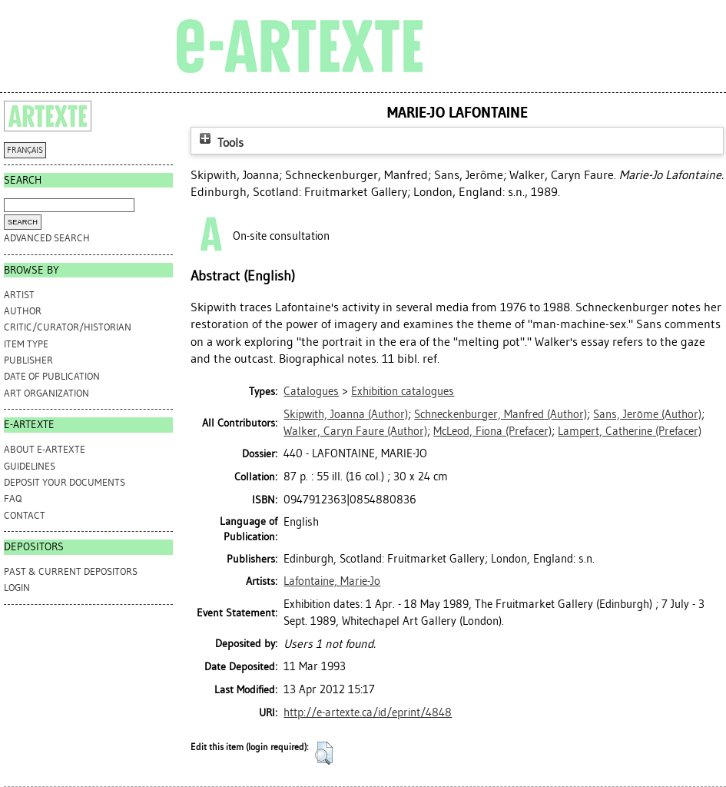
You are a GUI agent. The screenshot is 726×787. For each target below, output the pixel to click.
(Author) (345, 414)
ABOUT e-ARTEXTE (44, 449)
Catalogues (311, 391)
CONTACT (24, 515)
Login (17, 587)
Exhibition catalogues (402, 391)
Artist (19, 295)
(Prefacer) (492, 431)
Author (22, 311)
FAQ (13, 498)
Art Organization (46, 393)
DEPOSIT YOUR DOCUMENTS (64, 482)
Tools (220, 142)
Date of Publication (52, 376)
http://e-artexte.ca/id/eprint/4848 (367, 712)
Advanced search (47, 238)
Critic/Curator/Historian (67, 327)
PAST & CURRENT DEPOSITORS (71, 571)
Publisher (28, 360)
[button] (323, 753)
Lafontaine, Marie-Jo (331, 581)
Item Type (26, 344)
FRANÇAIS (25, 150)
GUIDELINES (29, 466)
